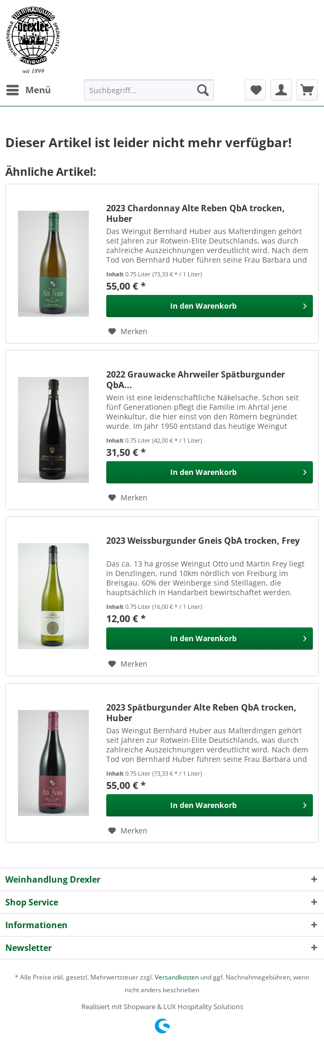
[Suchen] (203, 90)
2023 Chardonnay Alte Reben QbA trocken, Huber (195, 213)
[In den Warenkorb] (209, 306)
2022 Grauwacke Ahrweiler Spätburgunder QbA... (195, 379)
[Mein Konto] (281, 90)
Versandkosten (177, 977)
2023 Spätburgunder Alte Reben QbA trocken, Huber (201, 712)
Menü (28, 89)
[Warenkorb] (307, 90)
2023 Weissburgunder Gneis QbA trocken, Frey (203, 540)
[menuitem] (28, 90)
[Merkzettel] (255, 90)
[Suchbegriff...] (149, 90)
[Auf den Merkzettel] (127, 331)
